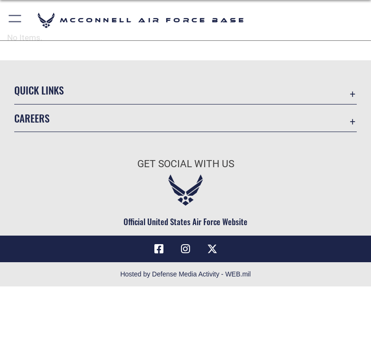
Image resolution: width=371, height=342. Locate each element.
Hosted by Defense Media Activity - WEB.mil (185, 274)
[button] (15, 20)
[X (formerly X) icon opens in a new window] (212, 249)
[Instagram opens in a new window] (186, 249)
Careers (31, 118)
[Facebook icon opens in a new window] (159, 249)
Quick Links (39, 90)
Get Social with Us (185, 164)
